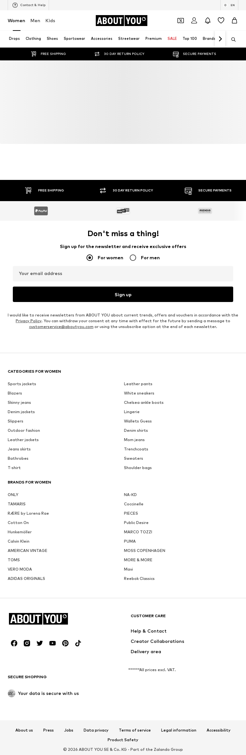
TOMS (14, 559)
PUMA (130, 541)
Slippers (15, 421)
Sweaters (133, 458)
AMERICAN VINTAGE (27, 550)
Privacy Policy (28, 320)
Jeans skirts (19, 449)
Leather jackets (23, 439)
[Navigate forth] (220, 39)
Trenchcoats (136, 449)
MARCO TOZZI (138, 531)
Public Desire (136, 522)
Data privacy (96, 730)
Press (48, 730)
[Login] (194, 20)
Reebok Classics (139, 578)
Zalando (162, 749)
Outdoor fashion (24, 430)
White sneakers (139, 393)
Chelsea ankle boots (144, 402)
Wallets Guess (138, 421)
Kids (50, 20)
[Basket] (234, 20)
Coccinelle (134, 504)
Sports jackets (22, 383)
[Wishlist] (221, 20)
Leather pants (138, 383)
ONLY (13, 494)
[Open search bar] (231, 39)
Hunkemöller (20, 531)
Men (35, 20)
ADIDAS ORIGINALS (26, 578)
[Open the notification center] (207, 20)
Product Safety (123, 740)
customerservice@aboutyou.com (61, 326)
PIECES (131, 513)
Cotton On (18, 522)
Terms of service (135, 730)
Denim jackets (21, 411)
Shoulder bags (138, 467)
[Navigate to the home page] (121, 20)
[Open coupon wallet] (180, 20)
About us (24, 730)
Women (16, 20)
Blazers (15, 393)
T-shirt (14, 467)
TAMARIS (17, 504)
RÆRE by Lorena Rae (28, 513)
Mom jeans (134, 439)
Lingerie (132, 411)
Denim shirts (136, 430)
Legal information (178, 730)
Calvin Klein (18, 541)
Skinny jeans (19, 402)
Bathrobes (18, 458)
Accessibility (219, 730)
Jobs (68, 730)
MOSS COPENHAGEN (144, 550)
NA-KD (130, 494)
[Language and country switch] (229, 5)
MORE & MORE (138, 559)
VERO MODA (20, 569)
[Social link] (14, 643)
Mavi (128, 569)
